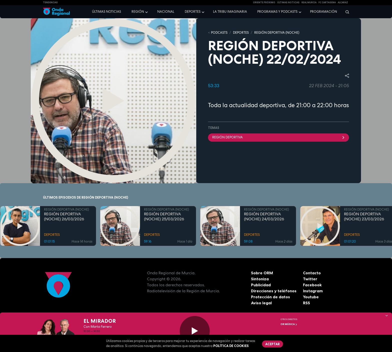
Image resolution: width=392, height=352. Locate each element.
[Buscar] (345, 12)
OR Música (288, 324)
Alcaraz (343, 2)
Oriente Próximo (264, 2)
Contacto (312, 272)
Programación (323, 11)
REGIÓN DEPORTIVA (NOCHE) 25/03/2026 (164, 217)
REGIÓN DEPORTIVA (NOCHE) (276, 32)
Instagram (313, 290)
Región (138, 11)
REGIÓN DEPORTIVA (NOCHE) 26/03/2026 (64, 217)
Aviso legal (261, 302)
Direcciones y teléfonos (273, 290)
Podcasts (219, 32)
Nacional (165, 11)
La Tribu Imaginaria (230, 11)
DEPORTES (241, 32)
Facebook (312, 284)
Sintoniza (260, 278)
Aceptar (272, 344)
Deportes (192, 11)
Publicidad (261, 284)
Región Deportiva (278, 137)
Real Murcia (309, 2)
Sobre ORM (262, 272)
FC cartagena (327, 2)
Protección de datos (270, 296)
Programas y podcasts (277, 11)
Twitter (310, 278)
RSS (306, 302)
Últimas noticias (106, 11)
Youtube (311, 296)
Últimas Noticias (288, 2)
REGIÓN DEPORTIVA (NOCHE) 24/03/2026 (264, 217)
